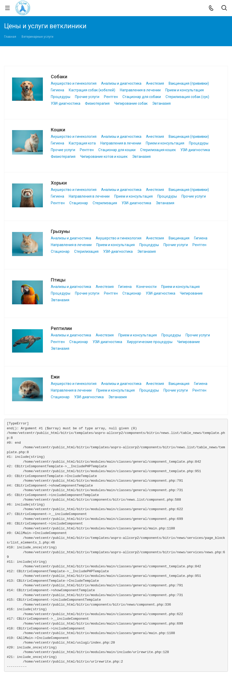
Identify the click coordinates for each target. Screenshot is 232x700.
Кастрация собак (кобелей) (92, 90)
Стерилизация (105, 203)
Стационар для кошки (117, 150)
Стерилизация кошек (158, 150)
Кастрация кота (82, 143)
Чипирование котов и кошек (104, 156)
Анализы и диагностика (121, 83)
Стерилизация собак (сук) (187, 97)
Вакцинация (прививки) (189, 83)
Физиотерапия (97, 103)
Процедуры (60, 97)
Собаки (59, 76)
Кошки (58, 129)
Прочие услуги (87, 97)
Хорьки (59, 183)
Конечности (146, 287)
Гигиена (57, 90)
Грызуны (60, 231)
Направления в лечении (140, 90)
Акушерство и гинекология (73, 83)
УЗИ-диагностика (65, 103)
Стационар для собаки (141, 97)
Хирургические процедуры (149, 342)
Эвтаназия (161, 103)
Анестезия (155, 83)
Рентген (111, 97)
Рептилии (61, 328)
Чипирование (191, 293)
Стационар (78, 203)
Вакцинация (179, 238)
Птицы (58, 280)
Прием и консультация (184, 90)
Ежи (55, 377)
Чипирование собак (131, 103)
